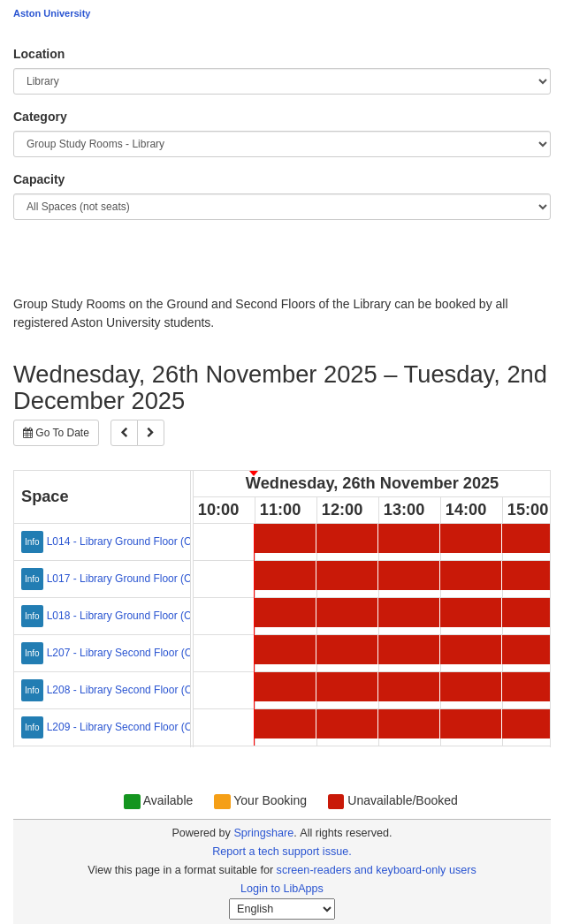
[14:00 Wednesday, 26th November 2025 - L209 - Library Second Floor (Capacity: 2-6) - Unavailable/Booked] (470, 723)
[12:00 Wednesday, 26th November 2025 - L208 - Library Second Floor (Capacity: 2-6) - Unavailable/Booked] (346, 686)
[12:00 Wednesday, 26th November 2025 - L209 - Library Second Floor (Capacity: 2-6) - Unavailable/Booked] (346, 723)
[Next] (150, 433)
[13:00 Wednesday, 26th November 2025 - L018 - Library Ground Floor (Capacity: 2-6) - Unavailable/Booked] (408, 612)
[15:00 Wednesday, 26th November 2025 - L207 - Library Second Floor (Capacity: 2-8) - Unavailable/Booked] (532, 649)
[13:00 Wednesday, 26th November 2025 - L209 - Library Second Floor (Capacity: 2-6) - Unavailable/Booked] (408, 723)
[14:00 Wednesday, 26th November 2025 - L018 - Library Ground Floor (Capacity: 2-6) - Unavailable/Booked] (470, 612)
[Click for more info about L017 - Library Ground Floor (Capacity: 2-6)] (34, 577)
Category (40, 117)
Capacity (39, 179)
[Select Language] (282, 909)
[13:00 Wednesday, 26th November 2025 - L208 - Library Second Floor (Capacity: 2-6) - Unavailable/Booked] (408, 686)
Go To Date (56, 433)
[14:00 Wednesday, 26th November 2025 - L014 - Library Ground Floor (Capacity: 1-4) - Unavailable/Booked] (470, 538)
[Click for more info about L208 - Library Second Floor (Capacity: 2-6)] (34, 688)
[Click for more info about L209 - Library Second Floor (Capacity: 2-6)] (34, 725)
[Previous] (124, 433)
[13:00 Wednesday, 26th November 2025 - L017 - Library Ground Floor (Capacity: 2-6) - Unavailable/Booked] (408, 575)
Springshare (263, 833)
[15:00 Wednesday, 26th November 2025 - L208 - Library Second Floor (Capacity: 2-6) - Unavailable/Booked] (532, 686)
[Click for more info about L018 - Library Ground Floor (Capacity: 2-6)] (34, 614)
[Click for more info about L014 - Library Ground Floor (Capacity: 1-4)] (34, 540)
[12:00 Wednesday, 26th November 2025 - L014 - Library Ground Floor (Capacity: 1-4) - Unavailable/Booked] (346, 538)
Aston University (51, 13)
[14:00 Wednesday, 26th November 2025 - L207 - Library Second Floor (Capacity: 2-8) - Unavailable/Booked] (470, 649)
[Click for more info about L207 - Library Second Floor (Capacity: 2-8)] (34, 651)
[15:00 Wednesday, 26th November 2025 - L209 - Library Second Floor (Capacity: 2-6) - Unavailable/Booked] (532, 723)
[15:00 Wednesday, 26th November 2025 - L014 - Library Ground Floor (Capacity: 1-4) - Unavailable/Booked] (532, 538)
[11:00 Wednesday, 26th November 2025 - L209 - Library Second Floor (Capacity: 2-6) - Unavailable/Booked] (285, 723)
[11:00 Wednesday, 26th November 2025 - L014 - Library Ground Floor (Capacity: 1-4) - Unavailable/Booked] (285, 538)
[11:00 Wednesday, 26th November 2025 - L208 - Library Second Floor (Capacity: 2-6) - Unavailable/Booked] (285, 686)
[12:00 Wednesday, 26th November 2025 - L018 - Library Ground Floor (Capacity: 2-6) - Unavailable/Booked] (346, 612)
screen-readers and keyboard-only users (376, 870)
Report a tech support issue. (282, 851)
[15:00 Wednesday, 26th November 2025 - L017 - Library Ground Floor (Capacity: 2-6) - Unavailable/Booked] (532, 575)
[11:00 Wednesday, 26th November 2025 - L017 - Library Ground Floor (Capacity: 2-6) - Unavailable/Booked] (285, 575)
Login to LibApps (282, 888)
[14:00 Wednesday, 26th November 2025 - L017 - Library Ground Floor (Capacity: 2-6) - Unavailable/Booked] (470, 575)
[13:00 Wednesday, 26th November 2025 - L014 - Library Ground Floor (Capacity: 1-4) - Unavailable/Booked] (408, 538)
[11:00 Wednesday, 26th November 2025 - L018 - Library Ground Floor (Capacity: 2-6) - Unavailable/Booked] (285, 612)
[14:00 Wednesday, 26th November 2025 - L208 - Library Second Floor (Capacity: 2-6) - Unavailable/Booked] (470, 686)
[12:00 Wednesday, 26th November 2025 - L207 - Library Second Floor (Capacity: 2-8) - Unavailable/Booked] (346, 649)
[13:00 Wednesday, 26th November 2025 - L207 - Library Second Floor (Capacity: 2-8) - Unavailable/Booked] (408, 649)
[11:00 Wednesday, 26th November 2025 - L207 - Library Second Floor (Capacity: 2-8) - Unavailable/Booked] (285, 649)
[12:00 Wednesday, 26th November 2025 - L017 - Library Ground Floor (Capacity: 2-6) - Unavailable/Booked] (346, 575)
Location (39, 54)
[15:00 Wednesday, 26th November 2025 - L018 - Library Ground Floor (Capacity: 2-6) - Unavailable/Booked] (532, 612)
